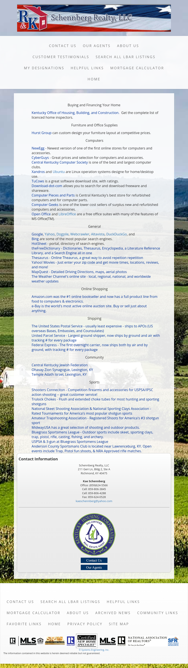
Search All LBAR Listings (126, 57)
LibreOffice (67, 214)
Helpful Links (87, 68)
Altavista (97, 234)
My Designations (44, 68)
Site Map (119, 624)
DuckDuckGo (116, 234)
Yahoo (50, 234)
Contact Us (62, 45)
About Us (128, 45)
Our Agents (97, 45)
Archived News (113, 612)
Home (94, 79)
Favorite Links (24, 624)
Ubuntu (59, 171)
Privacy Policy (85, 624)
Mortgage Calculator (137, 68)
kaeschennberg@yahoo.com (94, 501)
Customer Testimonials (60, 57)
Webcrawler (79, 234)
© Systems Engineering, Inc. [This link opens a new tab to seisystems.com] (94, 649)
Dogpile (62, 234)
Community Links (157, 612)
